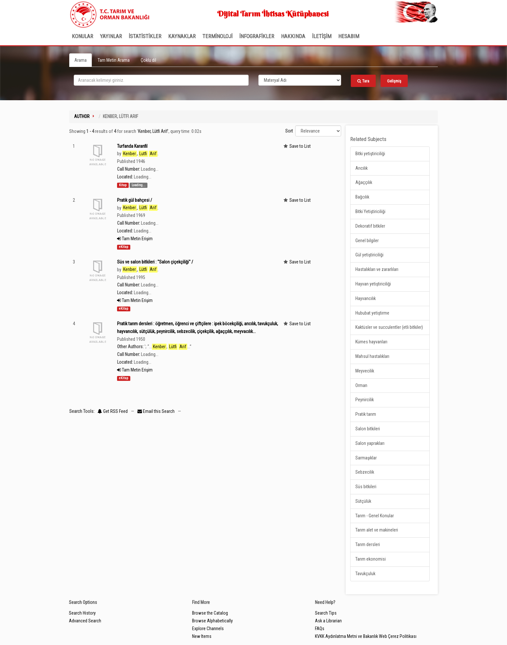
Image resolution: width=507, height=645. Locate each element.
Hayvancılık (365, 298)
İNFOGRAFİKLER (256, 36)
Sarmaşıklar (366, 457)
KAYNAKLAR (182, 36)
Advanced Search (85, 620)
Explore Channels (208, 628)
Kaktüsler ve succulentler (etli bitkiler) (389, 327)
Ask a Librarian (328, 620)
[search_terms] (161, 80)
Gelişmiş (394, 81)
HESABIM (348, 36)
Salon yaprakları (369, 443)
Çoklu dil (148, 60)
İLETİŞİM (321, 36)
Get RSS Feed (113, 411)
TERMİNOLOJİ (217, 36)
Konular (82, 36)
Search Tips (326, 613)
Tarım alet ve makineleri (376, 529)
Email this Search (156, 411)
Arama (80, 60)
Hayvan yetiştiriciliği (373, 283)
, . (140, 154)
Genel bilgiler (367, 240)
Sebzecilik (364, 472)
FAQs (319, 628)
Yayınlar (111, 36)
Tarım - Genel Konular (374, 515)
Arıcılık (361, 168)
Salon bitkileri (367, 428)
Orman (361, 385)
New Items (201, 636)
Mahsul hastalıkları (372, 356)
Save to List (300, 146)
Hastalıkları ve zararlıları (376, 269)
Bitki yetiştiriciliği (370, 153)
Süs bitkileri (365, 486)
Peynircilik (364, 399)
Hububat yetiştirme (372, 313)
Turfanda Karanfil (132, 146)
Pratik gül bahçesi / (134, 200)
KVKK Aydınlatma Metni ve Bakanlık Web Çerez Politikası (365, 636)
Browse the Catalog (210, 613)
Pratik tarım (365, 414)
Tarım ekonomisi (370, 559)
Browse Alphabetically (212, 620)
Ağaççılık (363, 182)
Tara (363, 81)
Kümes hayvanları (371, 341)
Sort (289, 131)
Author (82, 116)
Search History (82, 613)
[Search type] (299, 80)
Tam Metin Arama (114, 60)
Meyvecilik (364, 370)
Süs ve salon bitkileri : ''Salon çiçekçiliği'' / (155, 261)
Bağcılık (362, 196)
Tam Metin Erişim (135, 238)
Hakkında (293, 36)
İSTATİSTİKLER (145, 36)
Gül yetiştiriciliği (369, 254)
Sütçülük (363, 501)
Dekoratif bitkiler (370, 226)
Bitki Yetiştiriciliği (370, 211)
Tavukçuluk (365, 573)
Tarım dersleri (367, 544)
